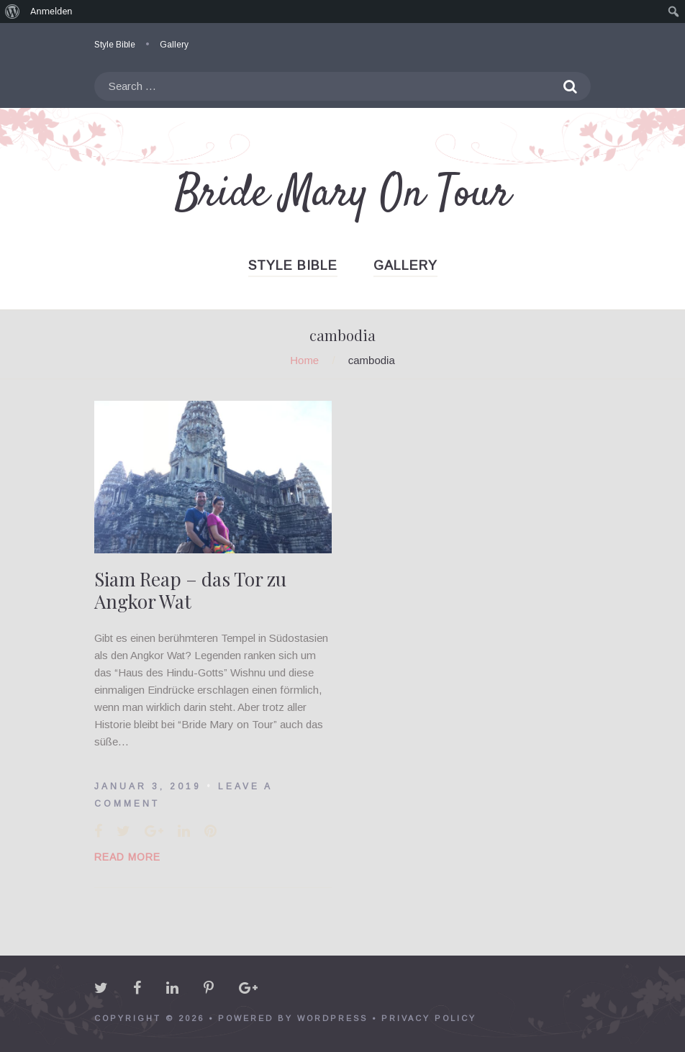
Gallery (174, 45)
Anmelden (51, 11)
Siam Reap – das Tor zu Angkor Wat (190, 590)
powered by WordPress (293, 1018)
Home (304, 360)
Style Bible (114, 45)
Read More (127, 857)
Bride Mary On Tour (343, 194)
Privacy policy (428, 1018)
